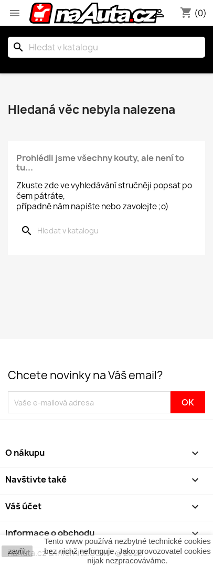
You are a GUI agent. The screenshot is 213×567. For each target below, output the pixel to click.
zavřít (17, 551)
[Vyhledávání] (106, 47)
